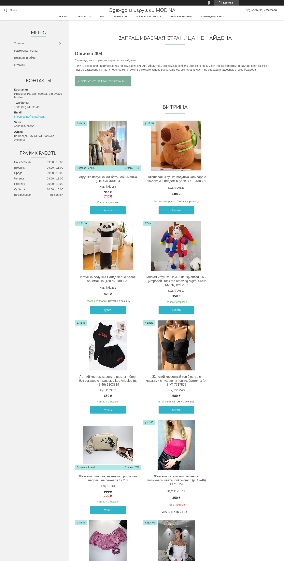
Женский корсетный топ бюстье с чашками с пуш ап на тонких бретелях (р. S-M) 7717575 (241, 281)
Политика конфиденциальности (182, 557)
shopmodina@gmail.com (29, 116)
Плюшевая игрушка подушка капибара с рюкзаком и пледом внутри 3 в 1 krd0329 (174, 181)
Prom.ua (158, 553)
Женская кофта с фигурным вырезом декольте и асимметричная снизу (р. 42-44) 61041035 (107, 484)
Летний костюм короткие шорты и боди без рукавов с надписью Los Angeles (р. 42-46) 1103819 (174, 281)
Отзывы (19, 65)
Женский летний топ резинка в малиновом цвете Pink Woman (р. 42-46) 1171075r (174, 380)
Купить (107, 210)
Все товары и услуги (173, 530)
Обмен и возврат (181, 16)
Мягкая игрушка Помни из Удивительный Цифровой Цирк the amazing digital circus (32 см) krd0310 (107, 281)
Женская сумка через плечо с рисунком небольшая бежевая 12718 (107, 378)
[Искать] (5, 10)
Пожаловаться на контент (149, 557)
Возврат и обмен (25, 57)
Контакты (120, 16)
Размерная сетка (25, 50)
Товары (81, 16)
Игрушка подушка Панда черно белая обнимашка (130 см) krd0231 (241, 179)
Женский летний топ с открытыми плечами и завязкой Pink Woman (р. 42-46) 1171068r (241, 380)
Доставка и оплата (148, 16)
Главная (61, 16)
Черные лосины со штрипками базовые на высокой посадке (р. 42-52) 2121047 (174, 482)
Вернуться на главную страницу (104, 81)
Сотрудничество (212, 16)
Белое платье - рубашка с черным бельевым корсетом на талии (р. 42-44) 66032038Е (241, 484)
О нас (101, 16)
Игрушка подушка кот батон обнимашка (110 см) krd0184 (107, 179)
